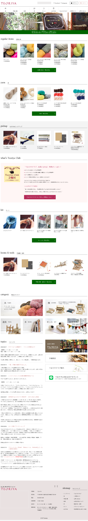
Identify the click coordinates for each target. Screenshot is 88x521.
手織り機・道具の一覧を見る (44, 283)
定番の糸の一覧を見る (44, 70)
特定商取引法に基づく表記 (80, 510)
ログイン (75, 3)
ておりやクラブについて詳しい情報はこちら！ (40, 197)
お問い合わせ (82, 11)
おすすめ (53, 11)
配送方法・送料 (77, 505)
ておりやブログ (63, 11)
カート (84, 3)
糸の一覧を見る (43, 114)
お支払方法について (78, 502)
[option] (44, 21)
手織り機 (15, 11)
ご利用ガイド (73, 11)
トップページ (67, 494)
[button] (1, 52)
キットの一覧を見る (43, 241)
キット (44, 11)
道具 (25, 11)
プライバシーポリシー (79, 507)
